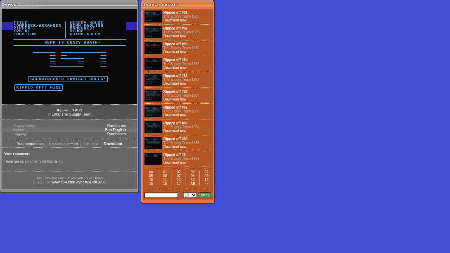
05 (151, 176)
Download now (175, 20)
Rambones (116, 125)
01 (165, 172)
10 (151, 180)
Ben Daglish (115, 130)
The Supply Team (76, 114)
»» (206, 184)
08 (192, 176)
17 (179, 184)
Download (113, 144)
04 (206, 172)
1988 (56, 114)
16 (165, 184)
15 (151, 184)
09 (206, 176)
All (193, 184)
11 (165, 180)
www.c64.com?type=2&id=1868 (78, 182)
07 (179, 176)
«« (151, 172)
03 (192, 172)
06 (165, 176)
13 (192, 180)
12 (179, 180)
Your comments (30, 144)
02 (179, 172)
